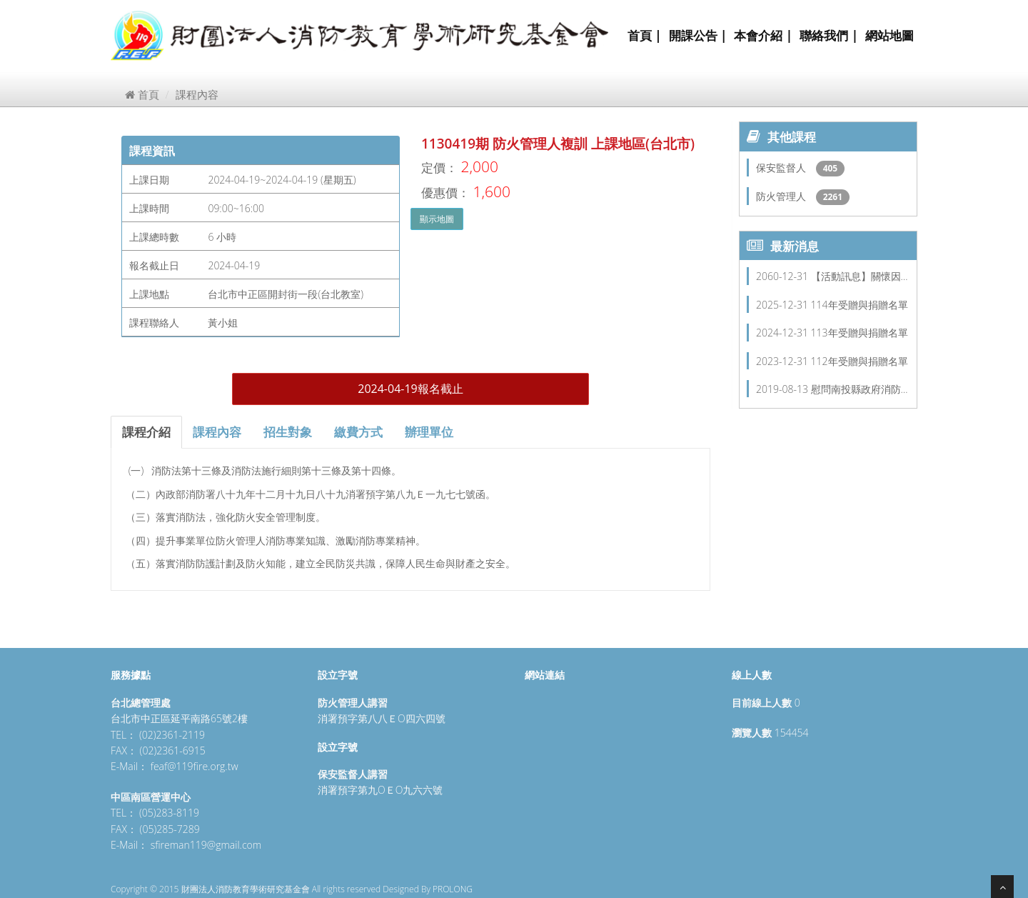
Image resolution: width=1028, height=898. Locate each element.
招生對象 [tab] (287, 432)
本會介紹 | (763, 35)
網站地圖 (889, 35)
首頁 (142, 94)
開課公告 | (698, 35)
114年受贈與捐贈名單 (859, 304)
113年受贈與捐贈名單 (859, 332)
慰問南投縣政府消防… (859, 389)
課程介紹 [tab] (146, 432)
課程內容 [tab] (217, 432)
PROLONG (453, 889)
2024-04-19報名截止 (410, 388)
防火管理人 (782, 196)
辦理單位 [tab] (429, 432)
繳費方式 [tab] (358, 432)
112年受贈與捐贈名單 (859, 361)
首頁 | (645, 35)
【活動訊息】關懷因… (859, 276)
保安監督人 (782, 167)
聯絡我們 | (829, 35)
